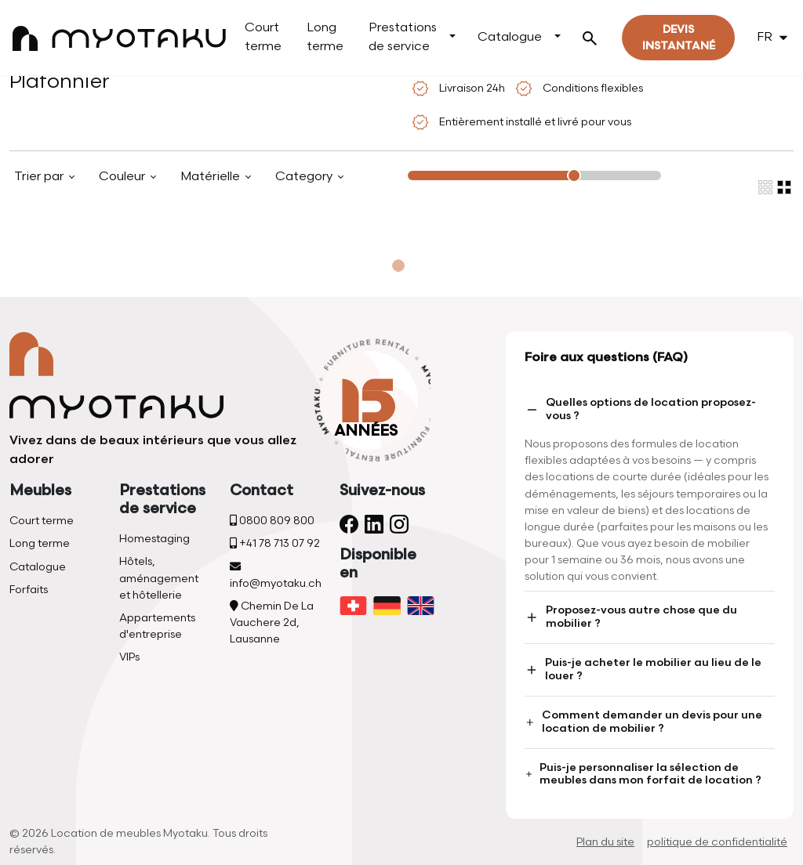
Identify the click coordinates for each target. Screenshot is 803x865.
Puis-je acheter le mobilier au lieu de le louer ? (643, 669)
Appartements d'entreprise (157, 626)
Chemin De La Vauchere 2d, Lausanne (272, 622)
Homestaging (154, 538)
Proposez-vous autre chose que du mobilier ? (630, 616)
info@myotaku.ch (276, 575)
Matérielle (211, 176)
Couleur (123, 176)
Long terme (325, 37)
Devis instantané (678, 37)
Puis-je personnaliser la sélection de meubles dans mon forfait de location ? (643, 774)
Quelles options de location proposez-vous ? (640, 409)
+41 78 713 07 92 (275, 543)
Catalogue (510, 37)
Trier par (40, 176)
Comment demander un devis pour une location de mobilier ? (643, 721)
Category (305, 176)
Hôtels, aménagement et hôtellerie (158, 578)
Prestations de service (403, 37)
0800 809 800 (272, 520)
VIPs (129, 657)
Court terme (263, 37)
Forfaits (28, 589)
